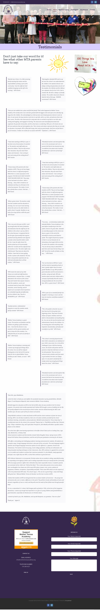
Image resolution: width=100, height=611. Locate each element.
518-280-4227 (26, 566)
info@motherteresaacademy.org (18, 2)
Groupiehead (68, 600)
